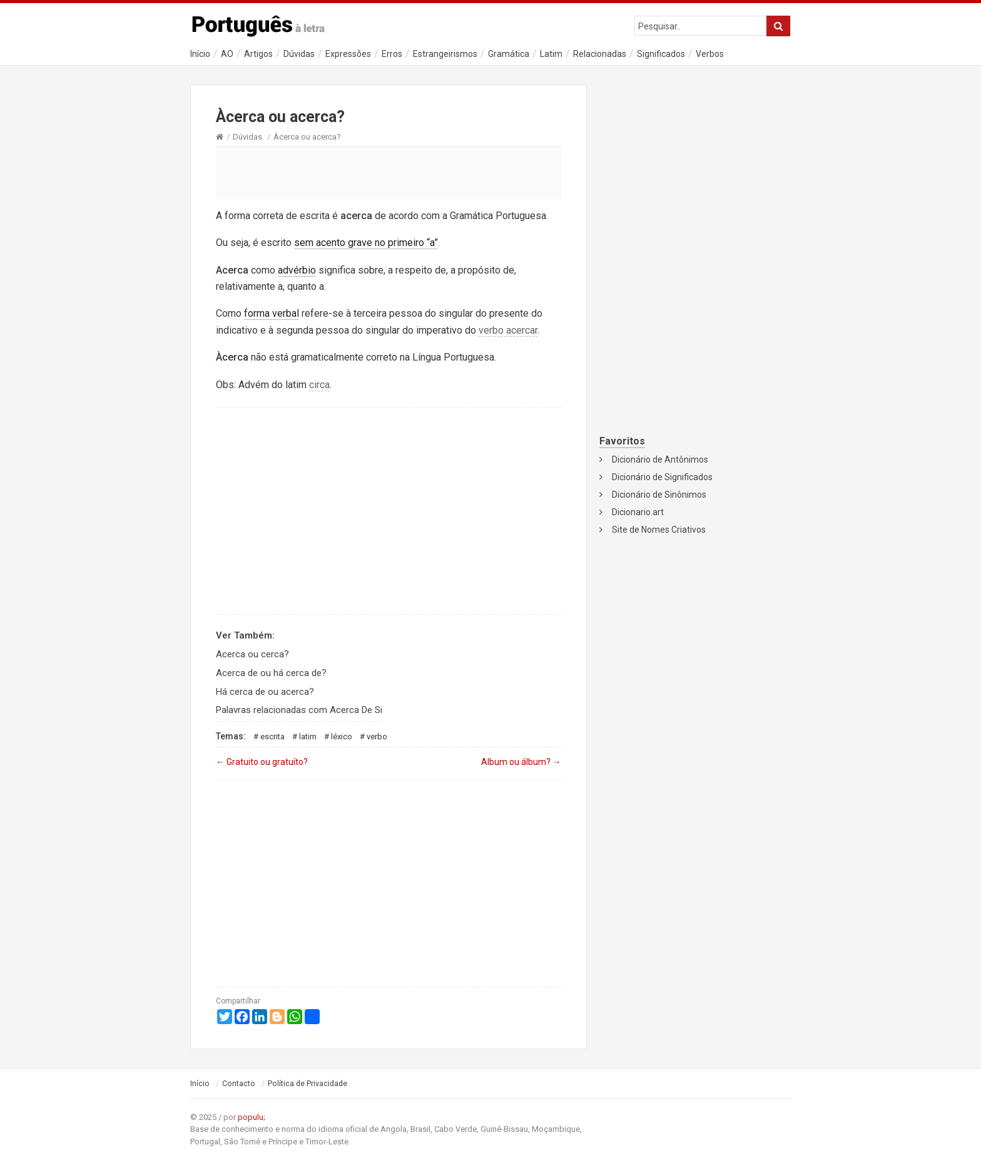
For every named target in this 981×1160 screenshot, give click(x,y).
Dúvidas (299, 54)
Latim (551, 54)
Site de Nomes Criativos (659, 530)
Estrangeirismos (445, 54)
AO (227, 54)
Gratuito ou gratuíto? (262, 762)
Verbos (710, 54)
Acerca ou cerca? (252, 654)
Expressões (348, 54)
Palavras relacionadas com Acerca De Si (299, 710)
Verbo (377, 736)
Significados (661, 54)
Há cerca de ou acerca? (265, 691)
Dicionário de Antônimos (660, 459)
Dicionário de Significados (662, 477)
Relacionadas (599, 54)
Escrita (272, 736)
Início (200, 54)
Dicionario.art (638, 512)
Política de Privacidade (307, 1083)
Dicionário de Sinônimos (659, 495)
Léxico (341, 736)
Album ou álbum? (521, 762)
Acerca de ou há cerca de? (271, 673)
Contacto (238, 1083)
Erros (392, 54)
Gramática (508, 54)
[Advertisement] (388, 172)
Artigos (258, 54)
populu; (251, 1117)
